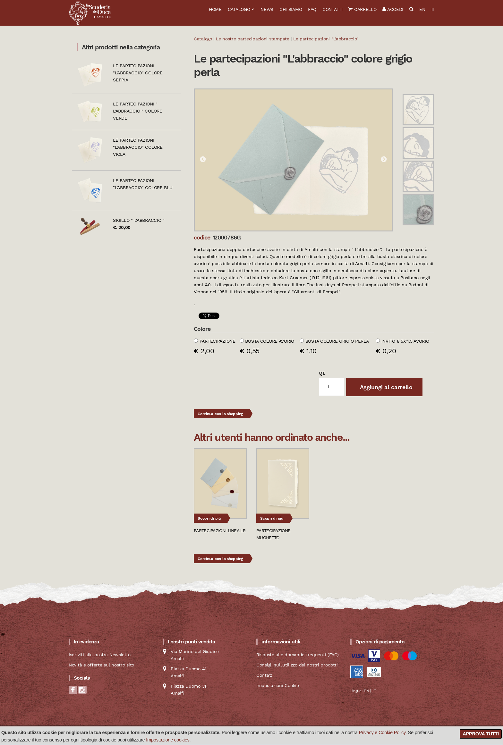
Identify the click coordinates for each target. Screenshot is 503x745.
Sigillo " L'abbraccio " (139, 220)
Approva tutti (481, 733)
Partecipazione (217, 341)
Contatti (332, 9)
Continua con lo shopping (220, 414)
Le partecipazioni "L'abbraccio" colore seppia (137, 72)
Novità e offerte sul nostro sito (101, 664)
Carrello (362, 9)
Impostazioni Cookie (277, 685)
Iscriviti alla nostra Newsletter (100, 654)
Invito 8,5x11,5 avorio (405, 341)
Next (383, 159)
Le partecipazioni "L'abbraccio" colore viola (137, 147)
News (266, 9)
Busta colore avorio (269, 341)
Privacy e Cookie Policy (382, 732)
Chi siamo (290, 9)
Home (215, 9)
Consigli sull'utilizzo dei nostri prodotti (296, 664)
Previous (203, 159)
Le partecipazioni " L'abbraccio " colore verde (137, 111)
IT (433, 9)
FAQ (312, 9)
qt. (322, 373)
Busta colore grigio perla (337, 341)
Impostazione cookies (167, 739)
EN (422, 9)
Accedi (392, 9)
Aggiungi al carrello (385, 387)
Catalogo (239, 9)
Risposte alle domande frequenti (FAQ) (297, 654)
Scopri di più (209, 518)
